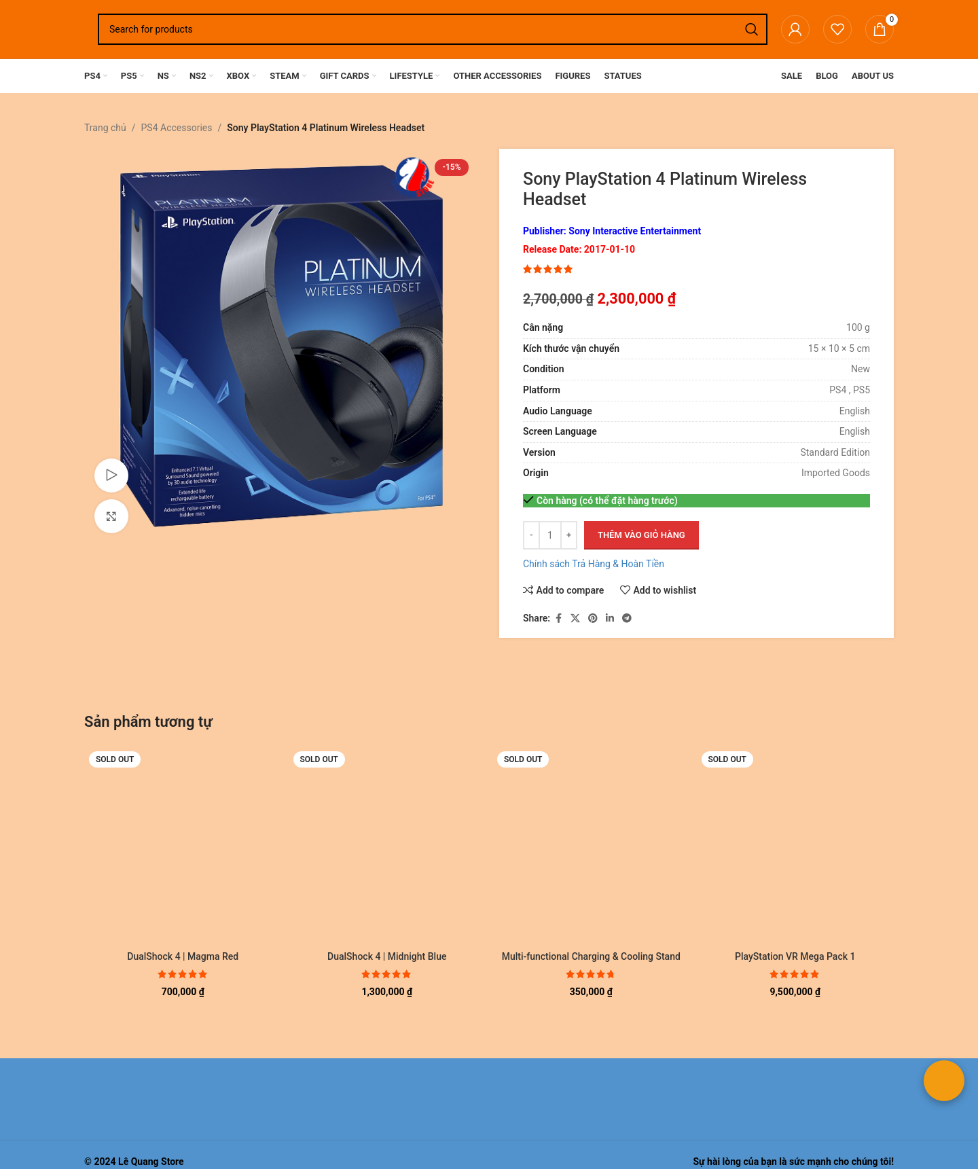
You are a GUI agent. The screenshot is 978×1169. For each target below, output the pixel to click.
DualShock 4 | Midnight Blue (386, 956)
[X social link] (575, 618)
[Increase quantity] (568, 535)
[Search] (432, 29)
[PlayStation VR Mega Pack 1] (795, 845)
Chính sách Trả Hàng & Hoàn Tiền (593, 563)
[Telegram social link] (627, 618)
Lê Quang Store (151, 1161)
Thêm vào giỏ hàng (641, 535)
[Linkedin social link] (610, 618)
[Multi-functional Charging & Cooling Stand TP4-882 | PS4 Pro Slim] (591, 845)
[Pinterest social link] (593, 618)
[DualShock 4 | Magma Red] (183, 845)
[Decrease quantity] (531, 535)
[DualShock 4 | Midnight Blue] (387, 845)
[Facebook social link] (558, 618)
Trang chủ (105, 127)
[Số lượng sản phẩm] (550, 535)
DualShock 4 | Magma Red (182, 956)
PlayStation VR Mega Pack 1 (795, 956)
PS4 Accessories (177, 127)
